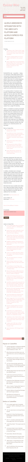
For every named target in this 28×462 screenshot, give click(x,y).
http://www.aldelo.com (14, 194)
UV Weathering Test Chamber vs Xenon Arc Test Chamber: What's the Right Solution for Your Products (16, 359)
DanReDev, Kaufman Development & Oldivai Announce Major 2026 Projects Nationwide (15, 243)
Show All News (7, 205)
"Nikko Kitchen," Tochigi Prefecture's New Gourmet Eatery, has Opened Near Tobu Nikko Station (15, 442)
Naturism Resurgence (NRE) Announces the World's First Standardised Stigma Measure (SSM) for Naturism (15, 272)
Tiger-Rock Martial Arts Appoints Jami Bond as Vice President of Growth (15, 295)
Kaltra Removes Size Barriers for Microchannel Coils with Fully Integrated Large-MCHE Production (15, 396)
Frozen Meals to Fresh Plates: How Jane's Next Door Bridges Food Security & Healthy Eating (15, 267)
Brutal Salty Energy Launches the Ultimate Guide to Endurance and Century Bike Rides (14, 152)
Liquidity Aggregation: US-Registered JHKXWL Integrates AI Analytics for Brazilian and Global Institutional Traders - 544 (16, 348)
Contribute (7, 458)
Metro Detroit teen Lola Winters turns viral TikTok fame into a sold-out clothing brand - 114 (16, 354)
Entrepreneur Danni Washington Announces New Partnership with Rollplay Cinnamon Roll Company (16, 382)
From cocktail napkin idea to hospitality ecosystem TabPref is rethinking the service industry (15, 227)
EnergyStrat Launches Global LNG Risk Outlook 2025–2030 (15, 130)
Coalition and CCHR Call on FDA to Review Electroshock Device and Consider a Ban (14, 324)
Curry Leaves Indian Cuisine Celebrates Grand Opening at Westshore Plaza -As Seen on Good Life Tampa (16, 430)
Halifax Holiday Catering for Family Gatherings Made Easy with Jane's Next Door (15, 262)
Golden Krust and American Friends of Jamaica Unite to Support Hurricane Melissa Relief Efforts (16, 376)
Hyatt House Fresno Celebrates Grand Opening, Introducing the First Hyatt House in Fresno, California (15, 232)
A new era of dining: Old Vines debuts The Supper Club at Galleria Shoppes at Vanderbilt (15, 254)
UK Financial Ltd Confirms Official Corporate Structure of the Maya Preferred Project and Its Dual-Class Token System (15, 146)
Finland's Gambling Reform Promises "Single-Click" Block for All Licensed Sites (15, 58)
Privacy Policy (13, 458)
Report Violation (14, 205)
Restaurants (11, 199)
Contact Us (14, 459)
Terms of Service (19, 458)
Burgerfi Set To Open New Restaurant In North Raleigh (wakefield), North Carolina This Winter (15, 416)
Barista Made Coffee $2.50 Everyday (14, 433)
